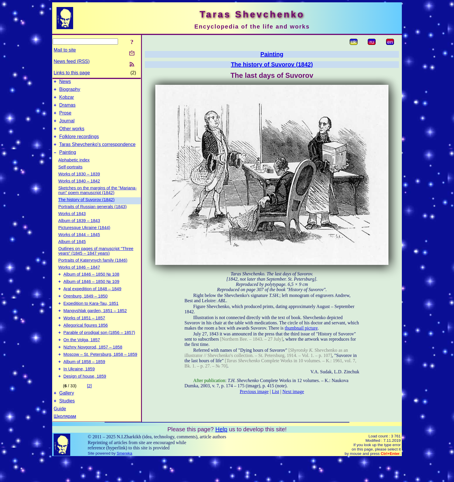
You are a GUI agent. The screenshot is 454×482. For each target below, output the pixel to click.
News (65, 82)
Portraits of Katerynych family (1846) (92, 269)
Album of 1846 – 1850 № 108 (91, 284)
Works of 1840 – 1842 (79, 189)
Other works (71, 134)
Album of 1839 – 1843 (79, 229)
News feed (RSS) (72, 61)
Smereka (124, 477)
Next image (293, 391)
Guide (60, 432)
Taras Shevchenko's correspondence (97, 152)
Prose (65, 117)
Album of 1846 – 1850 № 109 (91, 292)
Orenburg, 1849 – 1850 (86, 308)
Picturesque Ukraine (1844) (84, 236)
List (275, 391)
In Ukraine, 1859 (79, 390)
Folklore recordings (79, 143)
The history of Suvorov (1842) (86, 208)
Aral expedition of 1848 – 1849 (93, 300)
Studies (67, 424)
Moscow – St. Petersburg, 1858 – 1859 (100, 373)
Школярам (65, 439)
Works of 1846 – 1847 (79, 276)
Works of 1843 (72, 222)
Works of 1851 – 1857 (84, 332)
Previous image (254, 391)
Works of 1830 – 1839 (79, 182)
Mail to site (65, 50)
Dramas (67, 108)
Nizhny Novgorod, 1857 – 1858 (93, 365)
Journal (66, 126)
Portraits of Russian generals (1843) (92, 215)
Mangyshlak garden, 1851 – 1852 (95, 324)
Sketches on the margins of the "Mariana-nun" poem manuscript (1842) (97, 199)
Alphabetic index (74, 168)
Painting (67, 161)
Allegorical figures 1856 (86, 341)
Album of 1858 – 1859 (84, 381)
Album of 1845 (72, 250)
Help (221, 453)
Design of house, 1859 (85, 398)
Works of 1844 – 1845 (79, 243)
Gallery (66, 415)
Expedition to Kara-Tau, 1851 (91, 316)
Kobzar (66, 99)
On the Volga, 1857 (82, 357)
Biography (69, 91)
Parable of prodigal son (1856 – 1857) (99, 349)
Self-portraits (70, 175)
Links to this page (72, 72)
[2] (89, 407)
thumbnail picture (301, 328)
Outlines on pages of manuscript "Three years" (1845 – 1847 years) (95, 259)
